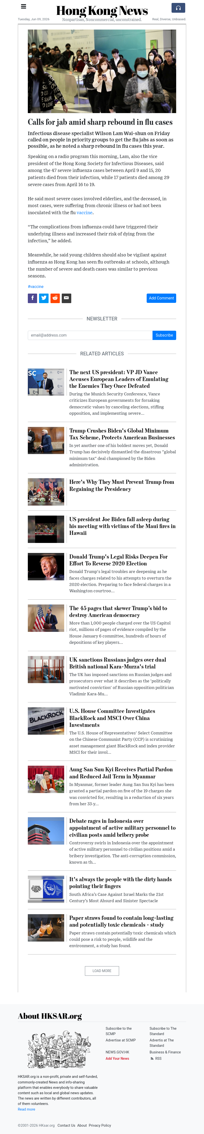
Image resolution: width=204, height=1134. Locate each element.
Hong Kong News (102, 10)
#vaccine (35, 286)
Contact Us (66, 1125)
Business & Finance (165, 1052)
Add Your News (117, 1058)
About (82, 1125)
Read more (26, 1109)
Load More (102, 971)
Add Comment (161, 298)
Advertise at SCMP (121, 1040)
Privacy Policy (100, 1125)
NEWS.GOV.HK (117, 1052)
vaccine (84, 213)
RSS (156, 1058)
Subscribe (164, 335)
